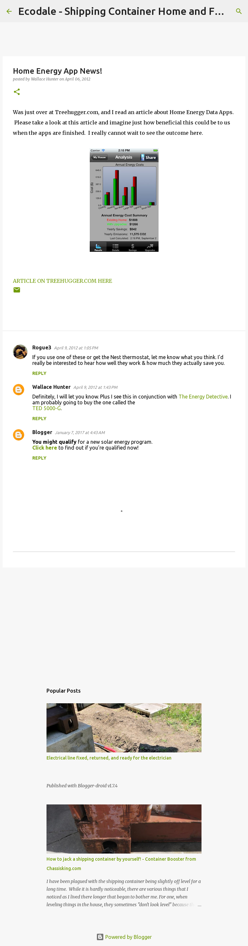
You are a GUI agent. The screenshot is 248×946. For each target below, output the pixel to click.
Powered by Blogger (124, 937)
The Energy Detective (203, 396)
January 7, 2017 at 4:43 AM (80, 432)
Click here (44, 448)
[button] (17, 92)
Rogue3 (41, 347)
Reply (39, 373)
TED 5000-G (46, 408)
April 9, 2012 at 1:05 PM (76, 347)
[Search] (239, 11)
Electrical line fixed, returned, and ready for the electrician (108, 757)
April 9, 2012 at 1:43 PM (95, 387)
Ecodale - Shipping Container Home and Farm (125, 11)
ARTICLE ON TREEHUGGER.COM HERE (62, 281)
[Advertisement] (124, 622)
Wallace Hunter (51, 387)
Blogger (42, 432)
